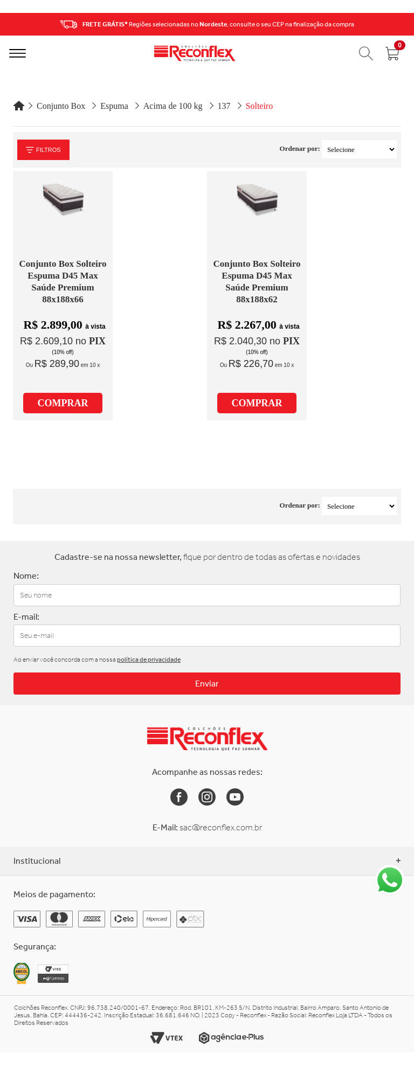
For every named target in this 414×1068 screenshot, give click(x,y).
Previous (11, 24)
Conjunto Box (61, 105)
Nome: (26, 576)
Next (402, 24)
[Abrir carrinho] (392, 53)
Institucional (207, 861)
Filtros (43, 150)
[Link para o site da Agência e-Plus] (231, 1038)
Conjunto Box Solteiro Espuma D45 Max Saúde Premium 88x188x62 (256, 281)
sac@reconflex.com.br (221, 827)
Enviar (207, 683)
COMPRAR (63, 403)
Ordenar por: (300, 148)
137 (224, 105)
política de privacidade (149, 659)
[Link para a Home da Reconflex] (207, 739)
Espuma (114, 105)
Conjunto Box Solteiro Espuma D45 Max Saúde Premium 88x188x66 (62, 281)
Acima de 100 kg (173, 105)
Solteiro (259, 105)
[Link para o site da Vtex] (166, 1038)
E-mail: (26, 617)
